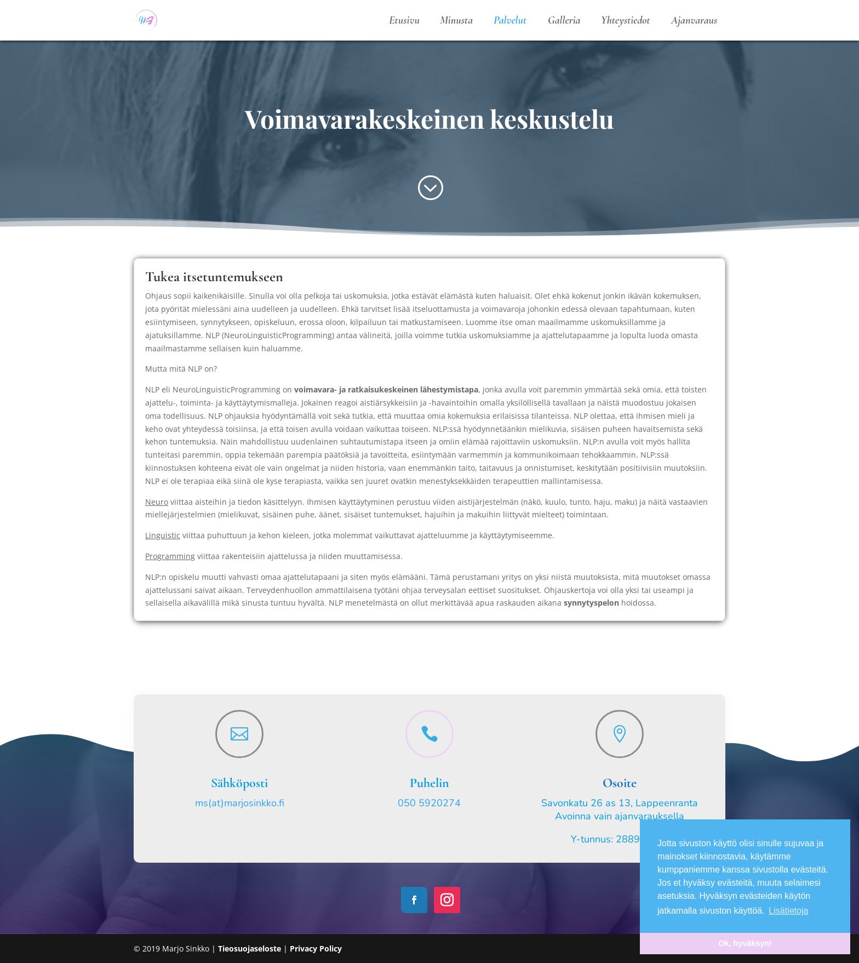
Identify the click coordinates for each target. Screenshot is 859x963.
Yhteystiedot (625, 20)
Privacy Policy (316, 948)
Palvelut (510, 20)
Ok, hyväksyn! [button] (745, 943)
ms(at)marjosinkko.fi (239, 803)
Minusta (456, 20)
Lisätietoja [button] (788, 910)
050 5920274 (429, 803)
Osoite (620, 783)
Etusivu (404, 20)
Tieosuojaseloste (250, 948)
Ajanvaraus (694, 20)
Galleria (564, 20)
